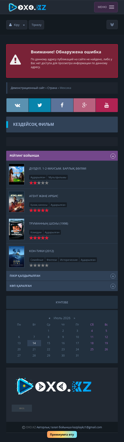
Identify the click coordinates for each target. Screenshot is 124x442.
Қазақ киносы (39, 204)
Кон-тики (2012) (41, 251)
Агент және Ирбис (43, 196)
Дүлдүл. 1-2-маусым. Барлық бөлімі (57, 168)
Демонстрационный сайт (28, 88)
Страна (52, 88)
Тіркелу (37, 25)
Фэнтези (52, 259)
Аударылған (38, 177)
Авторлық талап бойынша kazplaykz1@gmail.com (69, 427)
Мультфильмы (57, 177)
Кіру (17, 25)
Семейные (37, 259)
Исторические (69, 259)
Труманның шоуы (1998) (48, 223)
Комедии (36, 232)
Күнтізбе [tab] (62, 302)
